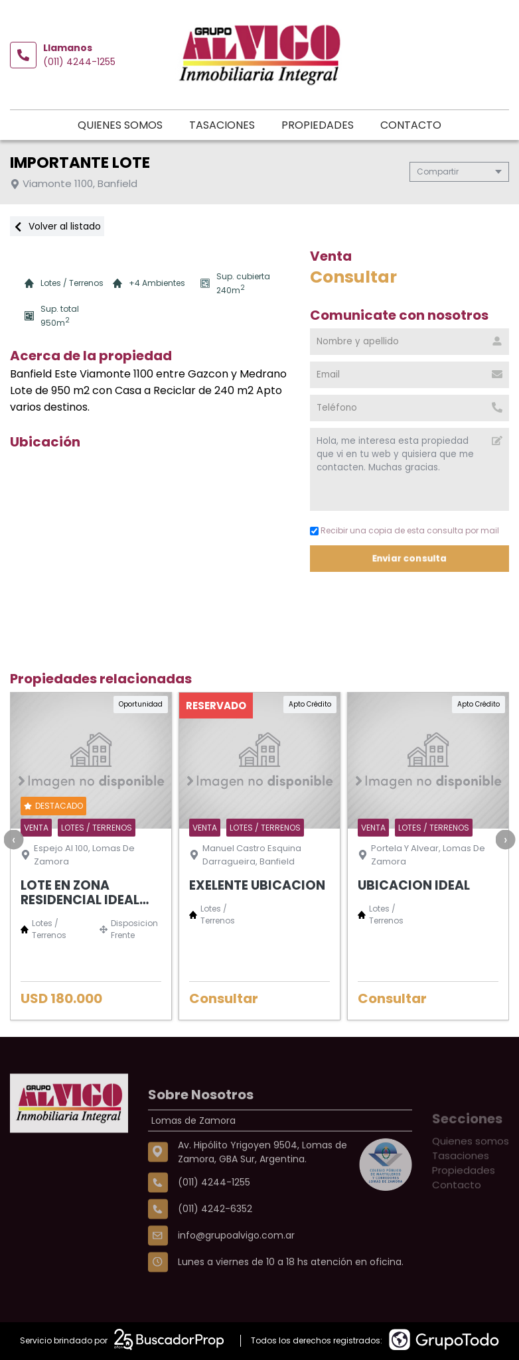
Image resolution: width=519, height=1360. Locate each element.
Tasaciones (222, 125)
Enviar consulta (409, 558)
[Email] (409, 375)
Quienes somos (120, 125)
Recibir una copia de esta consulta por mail (404, 530)
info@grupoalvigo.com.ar (236, 1279)
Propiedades (317, 125)
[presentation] (13, 839)
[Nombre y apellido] (409, 341)
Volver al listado (57, 226)
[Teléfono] (409, 408)
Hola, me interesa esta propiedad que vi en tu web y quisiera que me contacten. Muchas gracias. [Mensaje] (409, 469)
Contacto (410, 125)
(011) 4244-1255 (79, 61)
